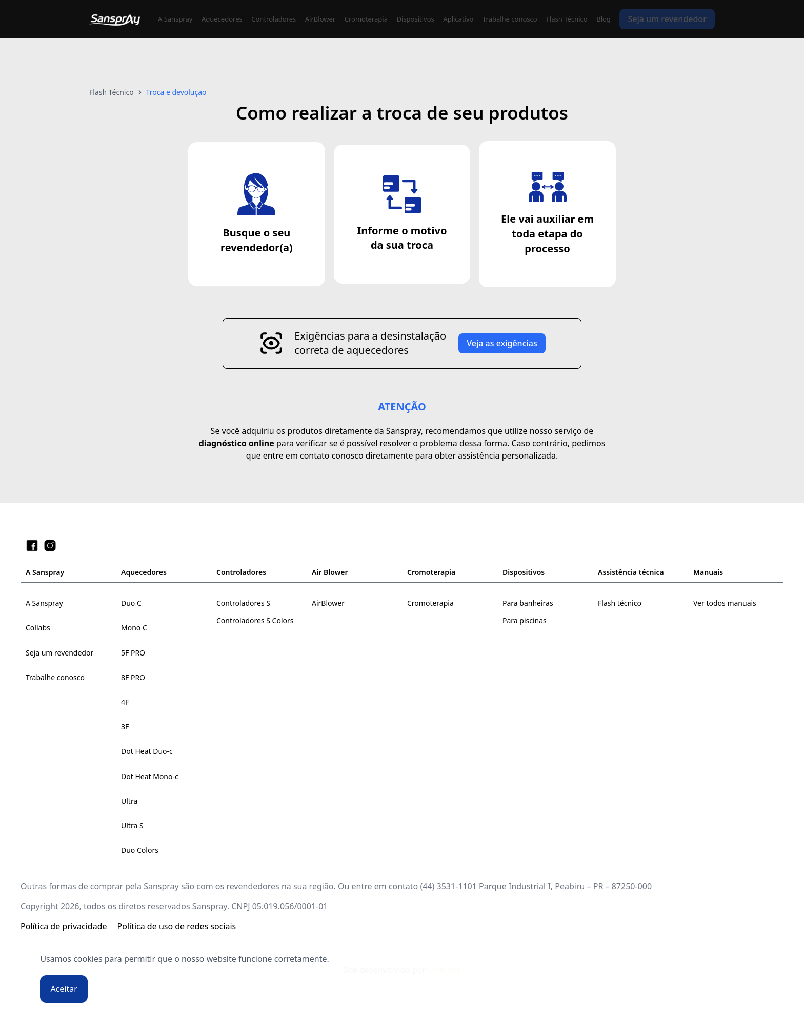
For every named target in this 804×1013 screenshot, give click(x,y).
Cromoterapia (366, 19)
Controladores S (243, 603)
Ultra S (132, 825)
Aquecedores (222, 19)
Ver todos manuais (724, 603)
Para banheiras (527, 603)
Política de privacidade (64, 926)
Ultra (129, 801)
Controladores (273, 19)
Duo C (131, 603)
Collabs (38, 627)
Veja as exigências (502, 343)
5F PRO (133, 653)
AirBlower (320, 19)
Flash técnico (619, 603)
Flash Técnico (566, 19)
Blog (603, 19)
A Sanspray (175, 19)
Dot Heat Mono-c (149, 776)
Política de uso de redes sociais (176, 926)
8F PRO (133, 677)
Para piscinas (524, 620)
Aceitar (63, 989)
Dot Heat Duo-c (147, 751)
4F (125, 702)
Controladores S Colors (255, 620)
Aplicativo (458, 19)
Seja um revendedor (667, 19)
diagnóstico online (236, 443)
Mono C (134, 627)
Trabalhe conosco (510, 19)
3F (125, 726)
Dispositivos (415, 19)
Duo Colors (139, 850)
